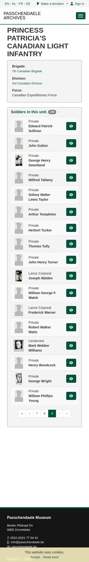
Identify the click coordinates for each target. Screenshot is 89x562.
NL (14, 3)
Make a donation (50, 3)
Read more (51, 557)
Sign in (77, 3)
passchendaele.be (24, 546)
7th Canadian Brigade (27, 71)
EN (7, 3)
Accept (35, 557)
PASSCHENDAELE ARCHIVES (22, 15)
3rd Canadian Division (27, 83)
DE (28, 3)
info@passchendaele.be (27, 542)
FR (21, 3)
